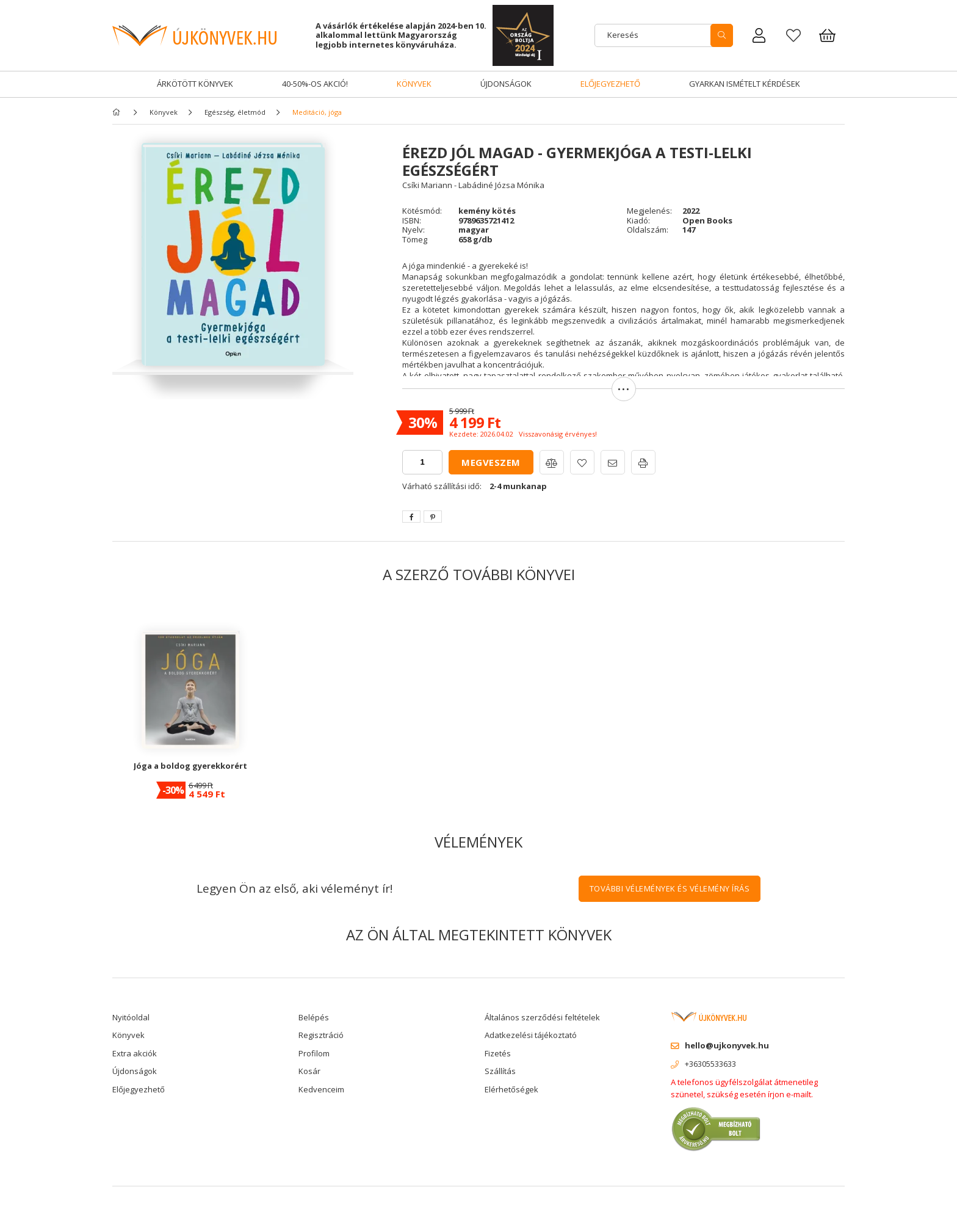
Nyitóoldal (131, 1017)
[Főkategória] (118, 112)
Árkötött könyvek (195, 83)
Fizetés (498, 1053)
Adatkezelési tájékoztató (531, 1034)
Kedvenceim (321, 1089)
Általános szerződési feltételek (542, 1017)
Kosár (309, 1071)
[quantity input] (422, 462)
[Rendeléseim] (759, 35)
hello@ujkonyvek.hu (727, 1045)
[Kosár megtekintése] (828, 35)
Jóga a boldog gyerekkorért (190, 765)
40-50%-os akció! (315, 83)
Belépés (313, 1017)
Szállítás (500, 1071)
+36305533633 (710, 1063)
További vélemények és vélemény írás (670, 888)
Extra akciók (134, 1053)
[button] (623, 394)
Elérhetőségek (511, 1089)
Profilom (314, 1053)
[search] (721, 35)
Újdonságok (506, 83)
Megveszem (491, 462)
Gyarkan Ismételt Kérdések (744, 83)
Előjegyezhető (610, 83)
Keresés (622, 34)
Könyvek (414, 83)
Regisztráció (321, 1034)
